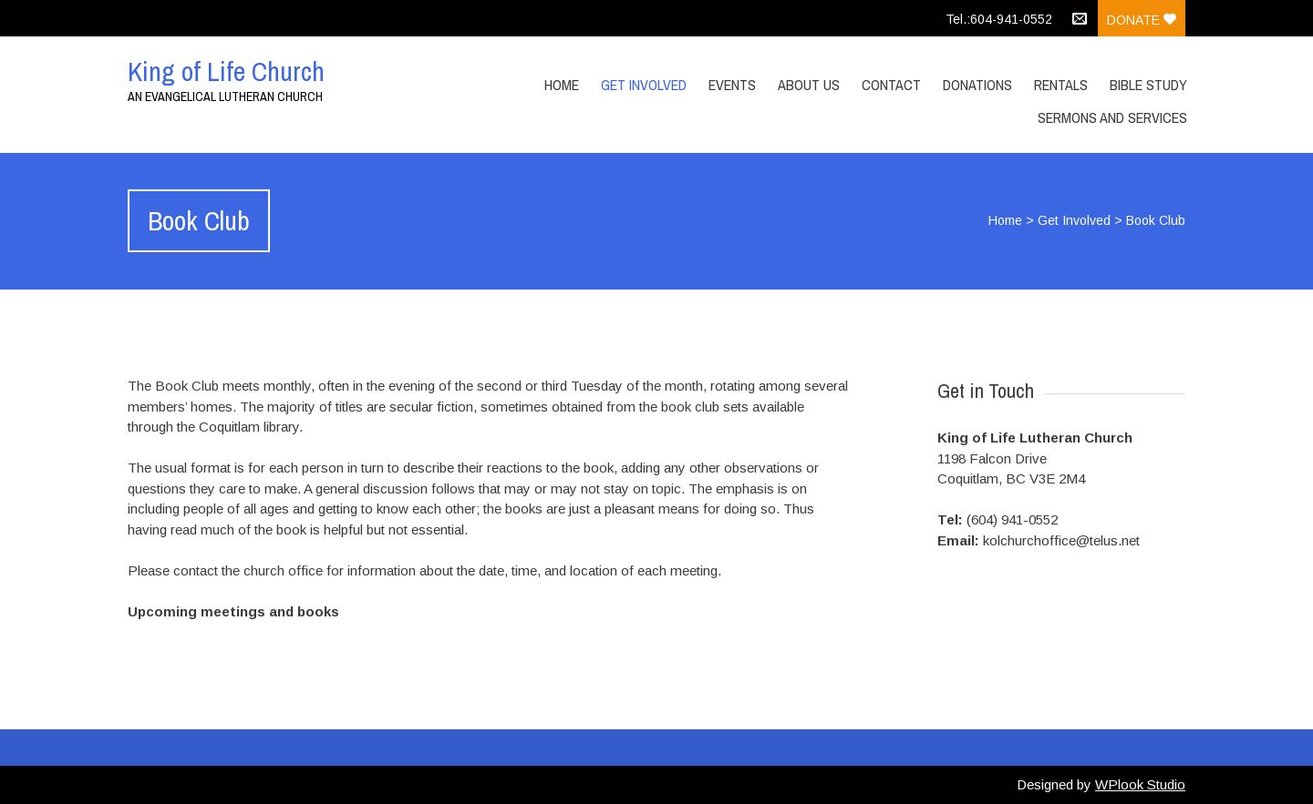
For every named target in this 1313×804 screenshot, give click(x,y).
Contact (891, 85)
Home (561, 85)
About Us (809, 85)
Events (732, 85)
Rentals (1061, 85)
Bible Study (1148, 85)
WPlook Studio (1140, 784)
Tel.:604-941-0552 (999, 19)
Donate (1141, 20)
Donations (977, 85)
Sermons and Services (1112, 117)
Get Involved (644, 85)
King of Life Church (226, 71)
